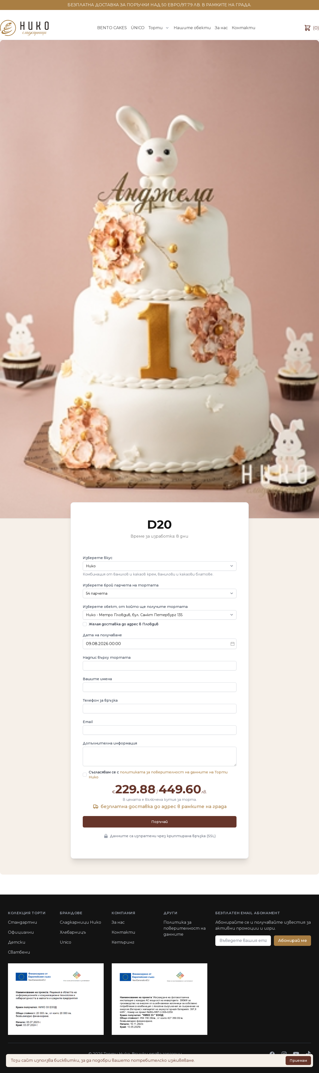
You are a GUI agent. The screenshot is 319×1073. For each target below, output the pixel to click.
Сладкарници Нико (80, 922)
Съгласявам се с (158, 774)
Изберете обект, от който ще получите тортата (135, 606)
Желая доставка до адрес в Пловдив (124, 624)
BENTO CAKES (112, 27)
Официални (21, 932)
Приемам (298, 1060)
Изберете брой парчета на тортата (121, 585)
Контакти (243, 27)
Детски (16, 942)
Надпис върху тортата (107, 657)
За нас (221, 27)
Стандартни (22, 922)
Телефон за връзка (100, 700)
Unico (65, 942)
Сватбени (19, 952)
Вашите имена (97, 679)
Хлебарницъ (73, 932)
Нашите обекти (192, 27)
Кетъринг (123, 942)
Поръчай (159, 822)
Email (88, 722)
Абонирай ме (292, 940)
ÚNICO (138, 27)
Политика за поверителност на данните (184, 928)
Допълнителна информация (110, 743)
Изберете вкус (97, 558)
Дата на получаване (102, 635)
